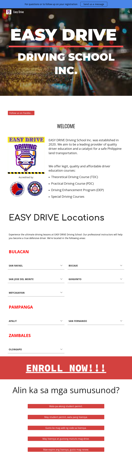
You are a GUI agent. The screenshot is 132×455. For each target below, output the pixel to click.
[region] (66, 4)
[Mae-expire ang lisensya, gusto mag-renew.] (66, 449)
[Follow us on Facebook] (21, 113)
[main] (66, 52)
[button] (3, 11)
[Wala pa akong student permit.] (66, 406)
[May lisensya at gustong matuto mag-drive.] (66, 438)
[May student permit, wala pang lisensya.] (66, 417)
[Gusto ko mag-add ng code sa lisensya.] (66, 428)
